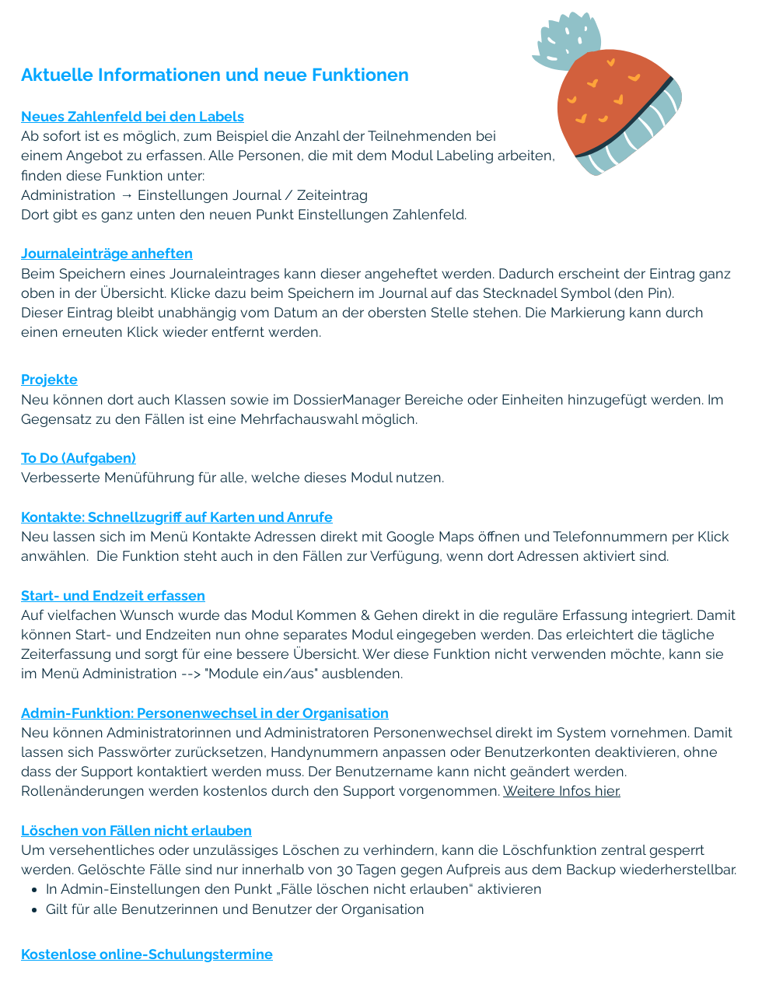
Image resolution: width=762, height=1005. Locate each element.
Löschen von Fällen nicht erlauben (136, 830)
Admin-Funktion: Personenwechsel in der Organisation (205, 713)
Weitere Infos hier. (561, 791)
